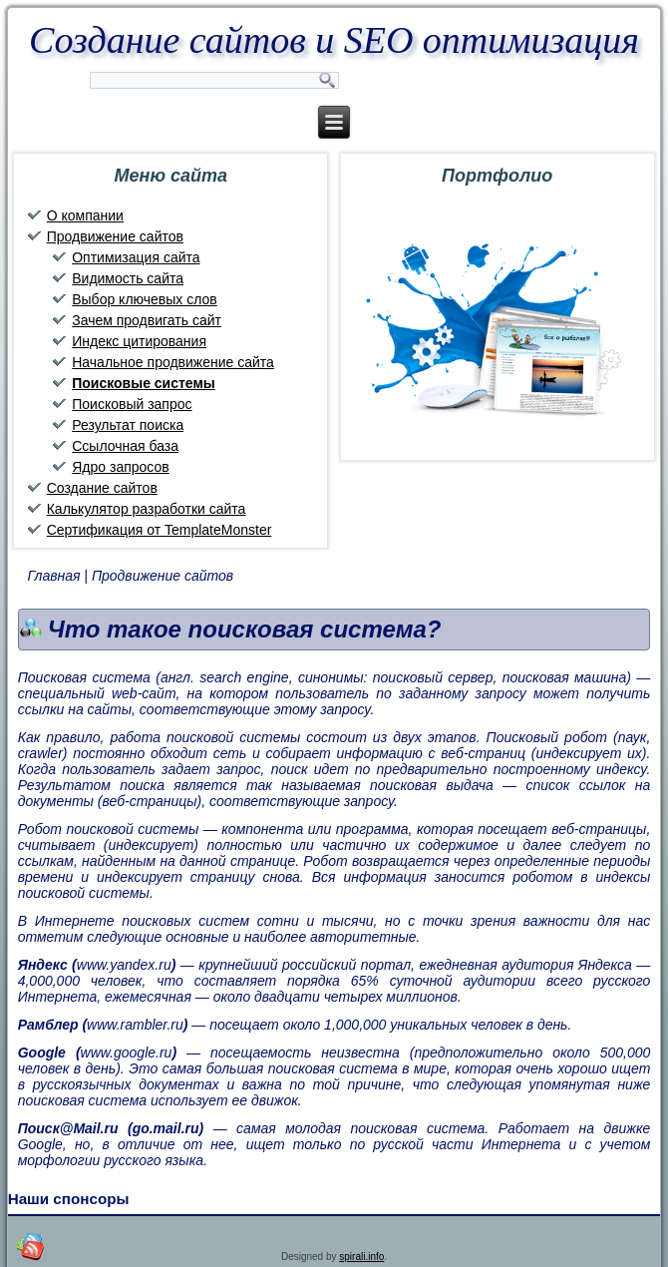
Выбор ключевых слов (144, 299)
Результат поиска (127, 425)
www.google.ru (126, 1052)
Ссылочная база (125, 446)
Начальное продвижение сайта (173, 362)
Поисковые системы (143, 383)
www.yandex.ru (124, 965)
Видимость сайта (127, 278)
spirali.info (361, 1256)
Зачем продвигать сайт (146, 320)
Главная (53, 576)
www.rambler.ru (135, 1025)
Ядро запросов (120, 467)
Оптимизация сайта (135, 257)
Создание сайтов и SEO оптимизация (334, 40)
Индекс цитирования (139, 341)
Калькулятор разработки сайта (146, 509)
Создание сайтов (102, 488)
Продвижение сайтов (115, 236)
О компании (85, 215)
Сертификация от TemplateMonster (159, 530)
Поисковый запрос (131, 404)
